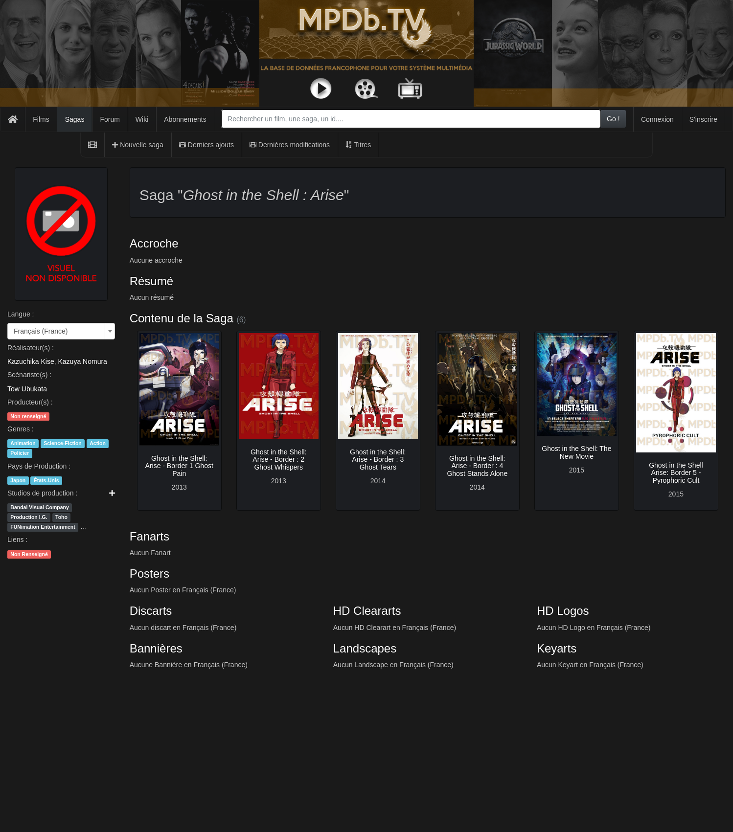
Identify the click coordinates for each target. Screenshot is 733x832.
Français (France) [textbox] (41, 331)
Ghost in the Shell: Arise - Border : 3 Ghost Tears (378, 459)
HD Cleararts (367, 610)
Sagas (75, 119)
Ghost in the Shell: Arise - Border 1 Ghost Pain (179, 465)
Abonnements (185, 119)
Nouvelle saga (137, 145)
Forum (109, 119)
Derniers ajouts (206, 145)
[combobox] (411, 119)
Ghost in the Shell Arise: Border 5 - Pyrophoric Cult (676, 472)
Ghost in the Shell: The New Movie (576, 452)
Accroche (154, 243)
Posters (149, 573)
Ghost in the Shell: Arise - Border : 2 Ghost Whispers (278, 459)
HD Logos (563, 610)
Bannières (156, 648)
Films (41, 119)
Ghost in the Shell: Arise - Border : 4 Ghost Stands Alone (477, 465)
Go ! (613, 119)
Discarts (151, 610)
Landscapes (364, 648)
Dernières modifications (290, 145)
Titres (358, 145)
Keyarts (556, 648)
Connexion (657, 119)
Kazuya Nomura (82, 361)
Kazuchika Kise (30, 361)
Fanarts (149, 536)
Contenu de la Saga (181, 318)
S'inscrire (703, 119)
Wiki (142, 119)
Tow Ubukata (27, 389)
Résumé (151, 281)
